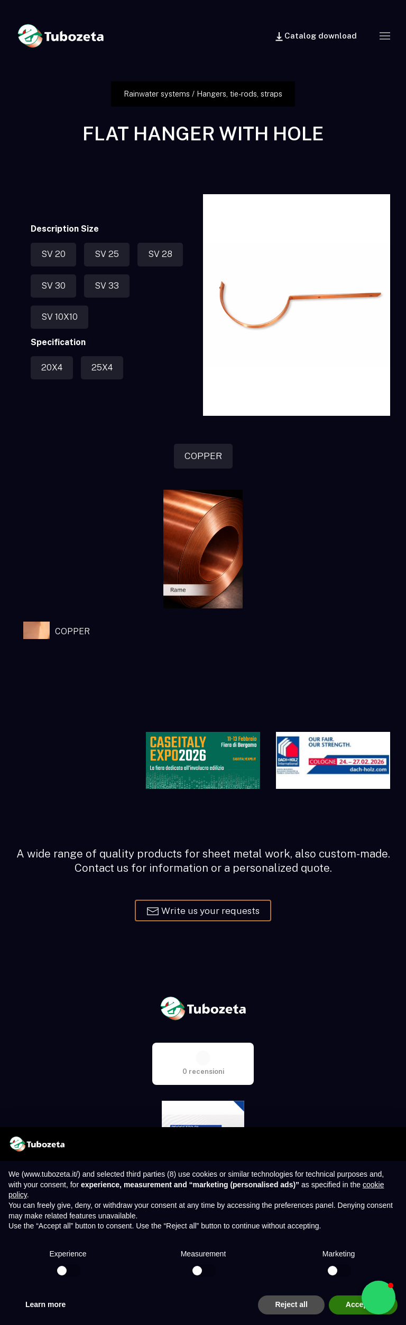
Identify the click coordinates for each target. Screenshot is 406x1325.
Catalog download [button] (315, 36)
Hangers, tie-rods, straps (239, 93)
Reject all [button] (291, 1304)
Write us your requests (203, 911)
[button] (385, 36)
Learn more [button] (45, 1304)
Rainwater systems (157, 93)
